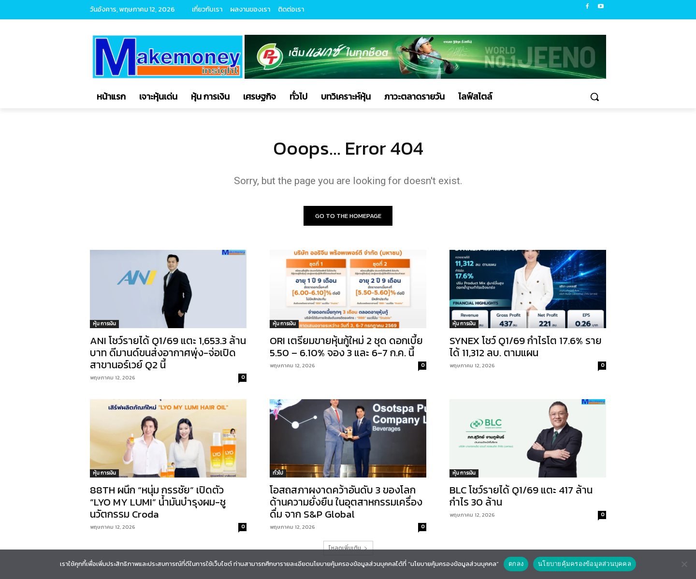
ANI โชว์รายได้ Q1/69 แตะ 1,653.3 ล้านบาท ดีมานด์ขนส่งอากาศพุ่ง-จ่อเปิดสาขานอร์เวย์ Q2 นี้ (168, 353)
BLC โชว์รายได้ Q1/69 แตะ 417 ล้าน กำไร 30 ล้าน (521, 496)
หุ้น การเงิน (104, 324)
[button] (594, 96)
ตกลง (515, 563)
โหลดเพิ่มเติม (348, 548)
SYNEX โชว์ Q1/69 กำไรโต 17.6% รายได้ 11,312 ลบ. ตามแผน (526, 347)
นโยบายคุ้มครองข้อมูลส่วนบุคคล (584, 563)
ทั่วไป (278, 473)
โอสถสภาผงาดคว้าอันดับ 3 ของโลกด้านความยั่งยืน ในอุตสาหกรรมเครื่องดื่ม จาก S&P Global (346, 502)
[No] (684, 564)
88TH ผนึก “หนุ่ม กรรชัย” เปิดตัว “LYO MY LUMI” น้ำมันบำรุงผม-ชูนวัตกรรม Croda (158, 502)
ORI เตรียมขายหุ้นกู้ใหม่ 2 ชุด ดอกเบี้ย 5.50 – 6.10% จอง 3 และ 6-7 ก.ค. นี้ (346, 347)
